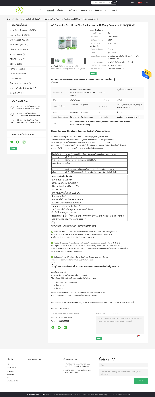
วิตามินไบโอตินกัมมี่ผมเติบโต (92, 302)
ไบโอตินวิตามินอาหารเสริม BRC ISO (68, 302)
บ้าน (41, 10)
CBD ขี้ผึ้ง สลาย (16, 59)
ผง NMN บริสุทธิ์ (16, 45)
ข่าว (106, 10)
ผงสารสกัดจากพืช (17, 35)
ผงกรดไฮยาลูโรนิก (17, 69)
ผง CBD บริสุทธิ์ (16, 54)
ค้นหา (114, 3)
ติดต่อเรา (98, 10)
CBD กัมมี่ (14, 64)
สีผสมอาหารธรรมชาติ (19, 83)
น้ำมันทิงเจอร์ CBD (17, 40)
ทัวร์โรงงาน (73, 10)
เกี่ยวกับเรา (61, 10)
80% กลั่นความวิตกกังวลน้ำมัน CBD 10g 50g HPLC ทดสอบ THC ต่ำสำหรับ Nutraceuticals (79, 365)
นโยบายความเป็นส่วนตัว (36, 394)
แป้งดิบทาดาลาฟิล (17, 49)
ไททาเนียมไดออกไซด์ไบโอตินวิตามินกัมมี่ (119, 302)
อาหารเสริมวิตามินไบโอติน (31, 19)
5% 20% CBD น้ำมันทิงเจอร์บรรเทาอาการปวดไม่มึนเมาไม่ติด (79, 371)
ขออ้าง (133, 3)
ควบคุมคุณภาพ (86, 10)
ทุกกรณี (114, 10)
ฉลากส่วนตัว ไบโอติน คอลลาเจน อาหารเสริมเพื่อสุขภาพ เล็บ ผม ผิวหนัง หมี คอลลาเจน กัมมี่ (29, 108)
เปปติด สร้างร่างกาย (18, 74)
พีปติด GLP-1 (15, 93)
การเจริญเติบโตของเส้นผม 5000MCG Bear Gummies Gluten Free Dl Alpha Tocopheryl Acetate (29, 115)
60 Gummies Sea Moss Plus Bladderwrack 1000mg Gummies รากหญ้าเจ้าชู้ (29, 122)
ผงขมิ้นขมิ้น (15, 78)
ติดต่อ (93, 73)
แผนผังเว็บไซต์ (12, 381)
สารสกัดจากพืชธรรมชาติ (20, 30)
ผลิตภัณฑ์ (50, 10)
